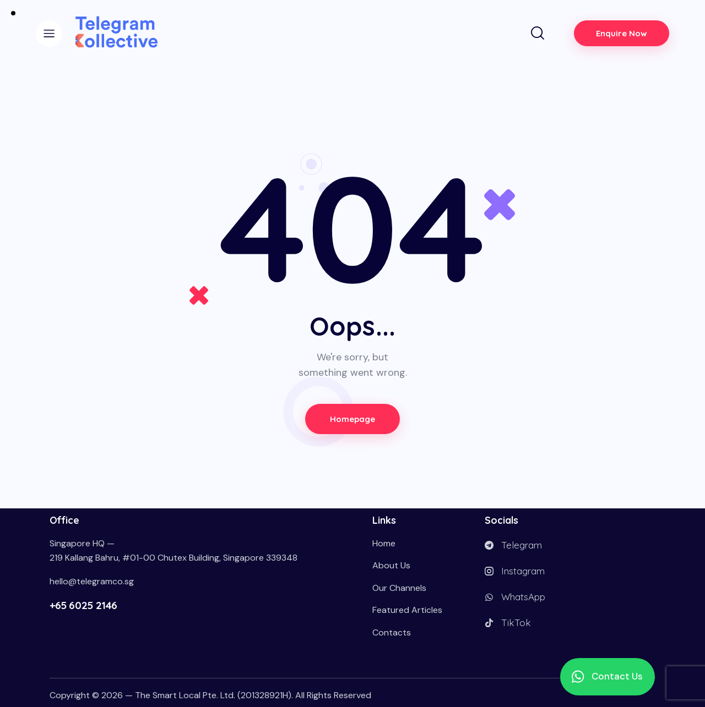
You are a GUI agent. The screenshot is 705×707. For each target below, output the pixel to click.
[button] (607, 676)
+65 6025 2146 (83, 605)
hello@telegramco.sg (92, 581)
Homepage (353, 419)
